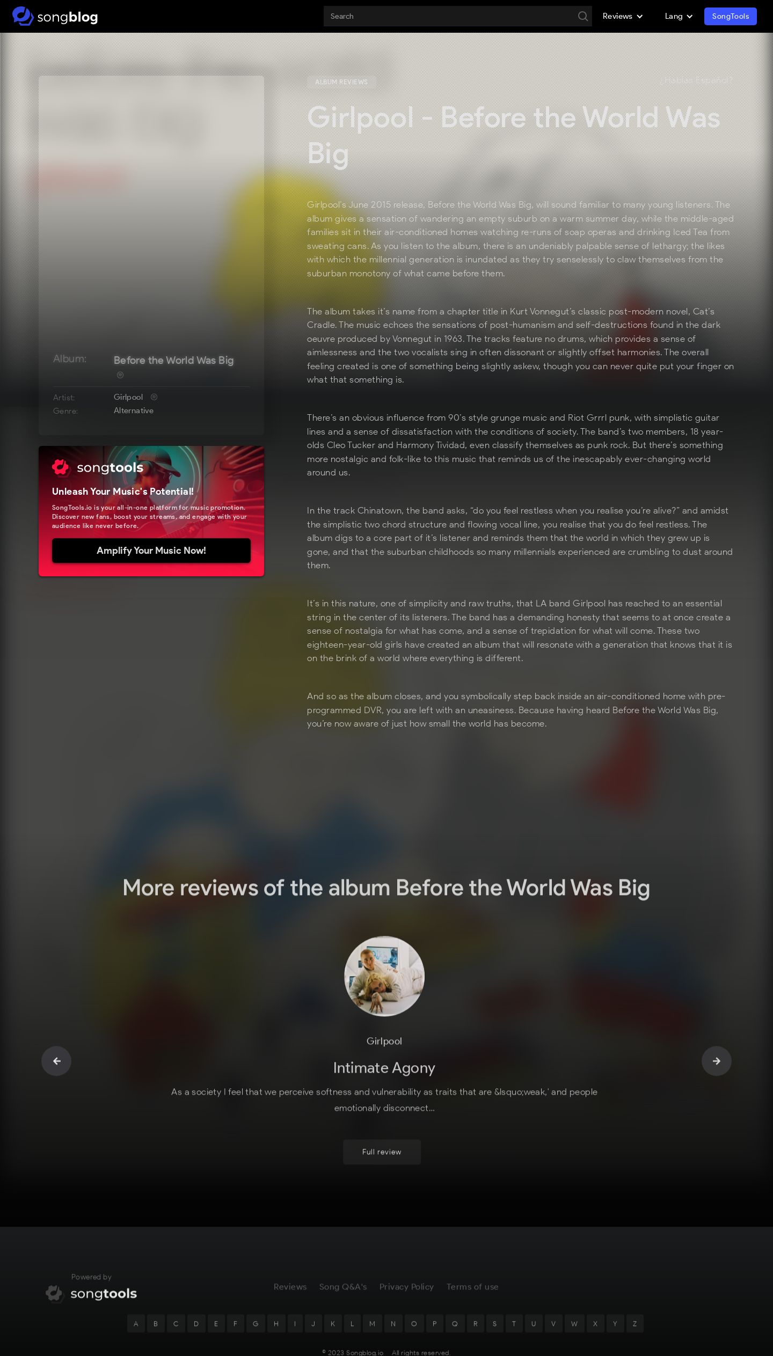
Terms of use (473, 1252)
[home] (55, 16)
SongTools (730, 16)
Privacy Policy (407, 1252)
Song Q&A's (343, 1252)
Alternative (134, 410)
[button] (623, 16)
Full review (382, 1117)
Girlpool (128, 397)
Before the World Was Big (174, 360)
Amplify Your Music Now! (151, 550)
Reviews (290, 1252)
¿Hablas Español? (696, 80)
